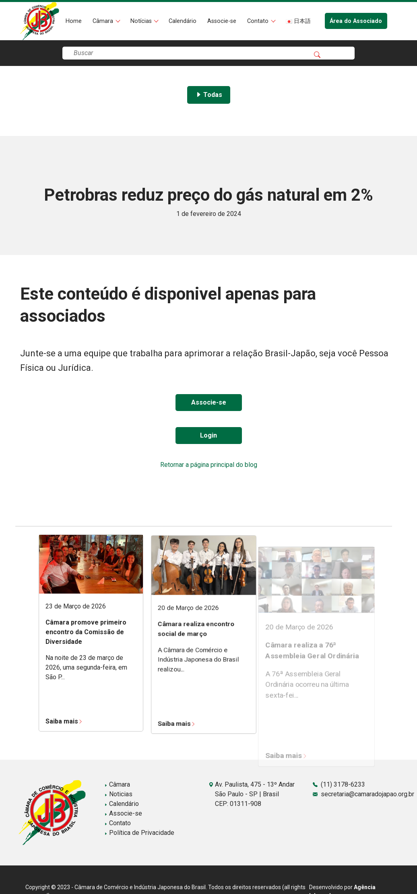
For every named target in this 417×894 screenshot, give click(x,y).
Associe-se (221, 21)
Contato (258, 21)
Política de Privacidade (139, 832)
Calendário (182, 21)
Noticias (118, 794)
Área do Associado (356, 21)
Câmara (104, 21)
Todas (208, 95)
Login (208, 435)
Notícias (141, 21)
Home (74, 21)
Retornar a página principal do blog (208, 465)
